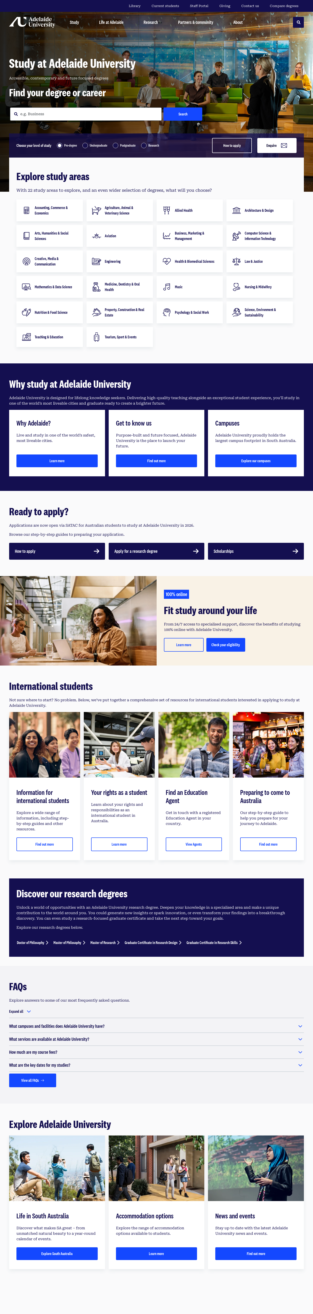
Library (135, 6)
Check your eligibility (225, 644)
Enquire (277, 145)
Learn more (57, 460)
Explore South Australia (57, 1253)
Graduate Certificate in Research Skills (212, 942)
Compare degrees (287, 6)
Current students (165, 6)
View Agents (194, 844)
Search (183, 114)
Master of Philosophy (67, 942)
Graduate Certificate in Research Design (151, 942)
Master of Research (103, 942)
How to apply (232, 145)
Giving (224, 6)
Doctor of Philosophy (30, 942)
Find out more (156, 460)
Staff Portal (199, 6)
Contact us (250, 6)
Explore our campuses (256, 460)
